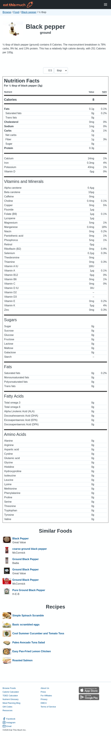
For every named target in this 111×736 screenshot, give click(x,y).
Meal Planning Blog (11, 703)
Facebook (9, 718)
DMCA (44, 703)
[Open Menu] (105, 4)
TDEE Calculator (10, 695)
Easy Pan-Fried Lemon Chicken (31, 651)
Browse (7, 12)
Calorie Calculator (11, 692)
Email (7, 726)
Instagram (9, 722)
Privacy (44, 699)
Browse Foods (9, 688)
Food (16, 12)
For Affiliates (46, 695)
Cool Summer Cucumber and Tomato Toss (38, 633)
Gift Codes (7, 706)
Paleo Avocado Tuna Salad (28, 642)
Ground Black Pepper (25, 559)
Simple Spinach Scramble (28, 615)
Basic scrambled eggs (26, 624)
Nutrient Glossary (10, 699)
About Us (45, 688)
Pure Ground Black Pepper (28, 590)
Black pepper (28, 12)
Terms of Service (48, 706)
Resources (7, 710)
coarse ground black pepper (29, 548)
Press (43, 692)
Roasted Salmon (22, 660)
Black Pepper (20, 538)
